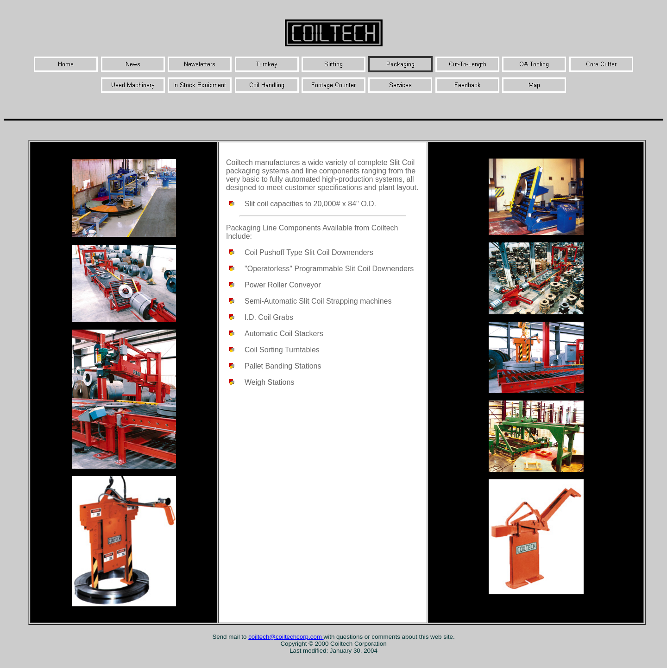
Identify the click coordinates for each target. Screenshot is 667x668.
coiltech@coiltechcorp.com (285, 636)
